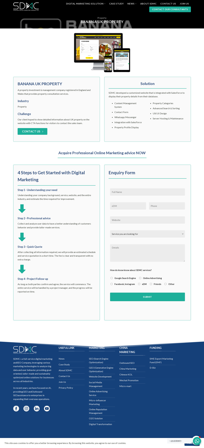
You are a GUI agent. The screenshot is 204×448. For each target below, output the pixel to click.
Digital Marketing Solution (85, 3)
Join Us (184, 3)
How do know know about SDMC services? (131, 270)
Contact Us (168, 3)
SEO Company (24, 362)
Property (101, 17)
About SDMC (148, 3)
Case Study (116, 3)
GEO (25, 391)
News (131, 3)
